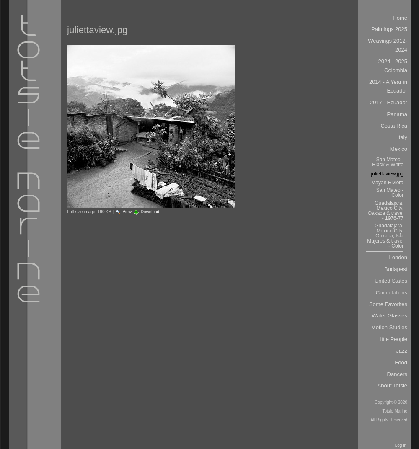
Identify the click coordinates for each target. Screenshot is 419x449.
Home (400, 18)
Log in (400, 445)
